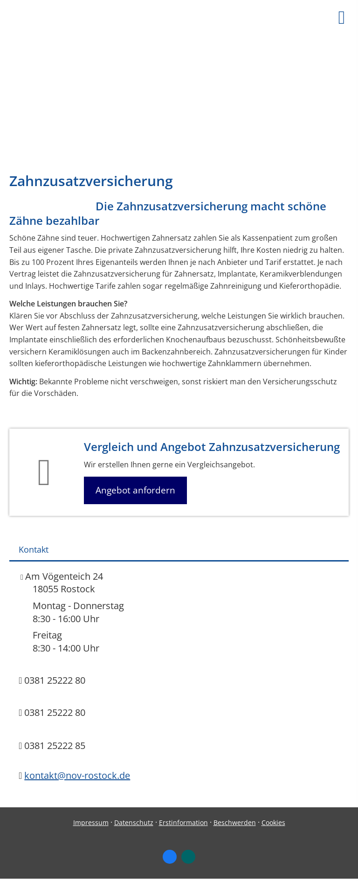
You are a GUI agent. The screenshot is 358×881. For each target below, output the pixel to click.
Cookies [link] (273, 822)
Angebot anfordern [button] (135, 490)
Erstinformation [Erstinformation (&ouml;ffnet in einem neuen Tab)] (183, 822)
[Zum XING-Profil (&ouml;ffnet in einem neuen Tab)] (188, 857)
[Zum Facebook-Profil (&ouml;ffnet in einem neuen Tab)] (170, 857)
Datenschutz (133, 822)
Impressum (91, 822)
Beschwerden (234, 822)
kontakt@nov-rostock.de (77, 775)
